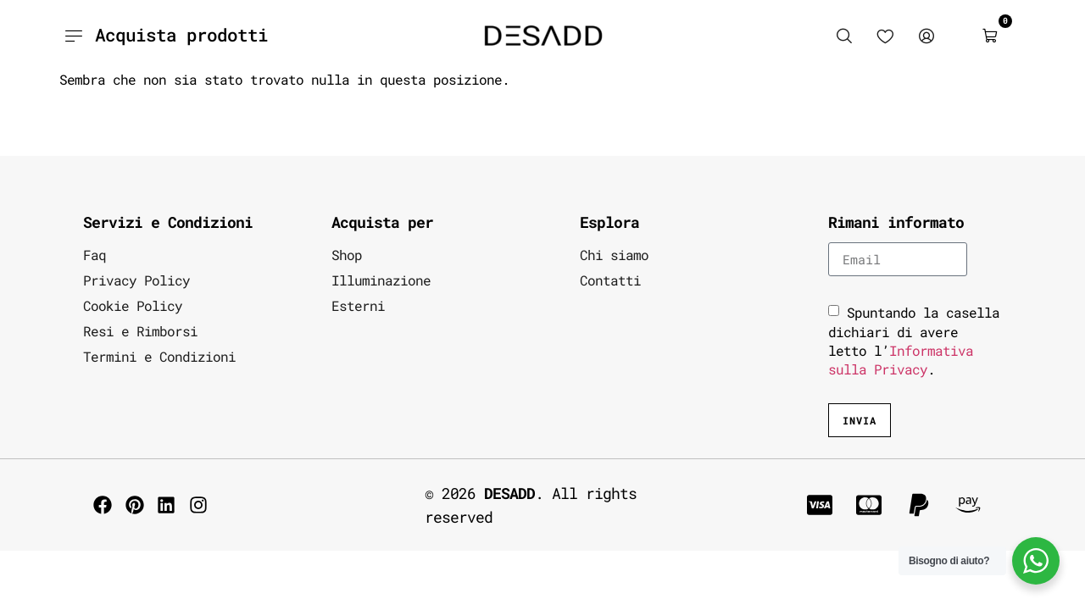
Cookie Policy (132, 305)
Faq (94, 254)
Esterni (358, 305)
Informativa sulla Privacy (900, 359)
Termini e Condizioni (159, 356)
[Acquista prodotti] (73, 35)
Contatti (610, 280)
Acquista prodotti (181, 35)
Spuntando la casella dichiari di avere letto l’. (913, 340)
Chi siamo (614, 254)
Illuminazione (381, 280)
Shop (346, 254)
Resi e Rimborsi (140, 331)
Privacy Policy (136, 280)
